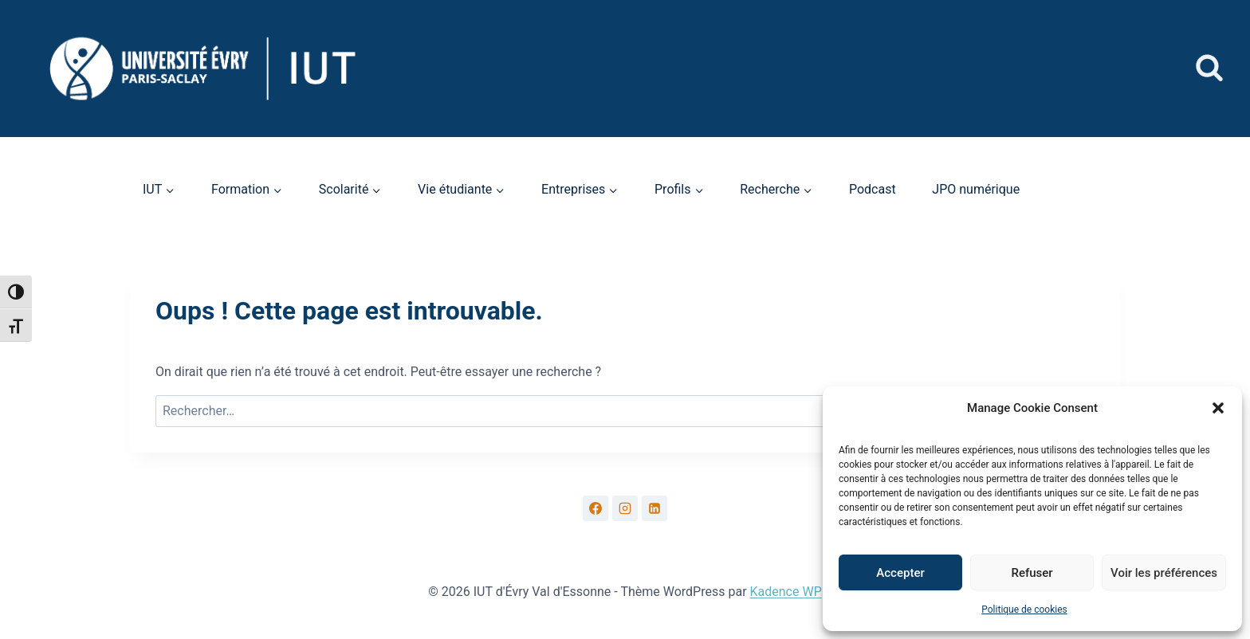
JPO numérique (976, 189)
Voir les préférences (1163, 573)
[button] (1218, 408)
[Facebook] (595, 508)
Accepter (900, 573)
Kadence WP (786, 591)
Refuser (1031, 573)
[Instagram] (625, 508)
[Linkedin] (654, 508)
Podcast (872, 189)
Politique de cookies (1024, 609)
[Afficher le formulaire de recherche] (1209, 68)
